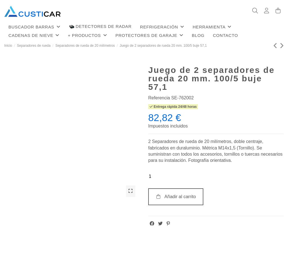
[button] (34, 27)
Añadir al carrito (176, 196)
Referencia (159, 97)
